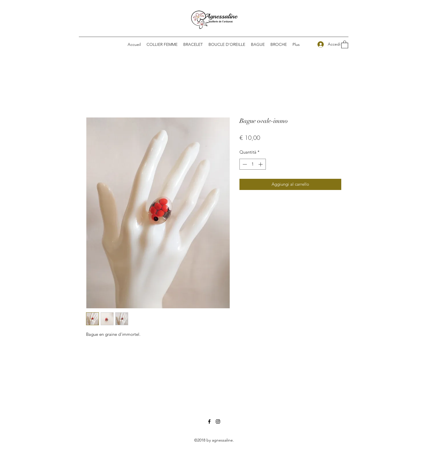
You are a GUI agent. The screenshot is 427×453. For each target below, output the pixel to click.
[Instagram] (218, 421)
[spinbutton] (252, 164)
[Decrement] (244, 164)
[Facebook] (209, 421)
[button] (227, 44)
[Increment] (261, 164)
